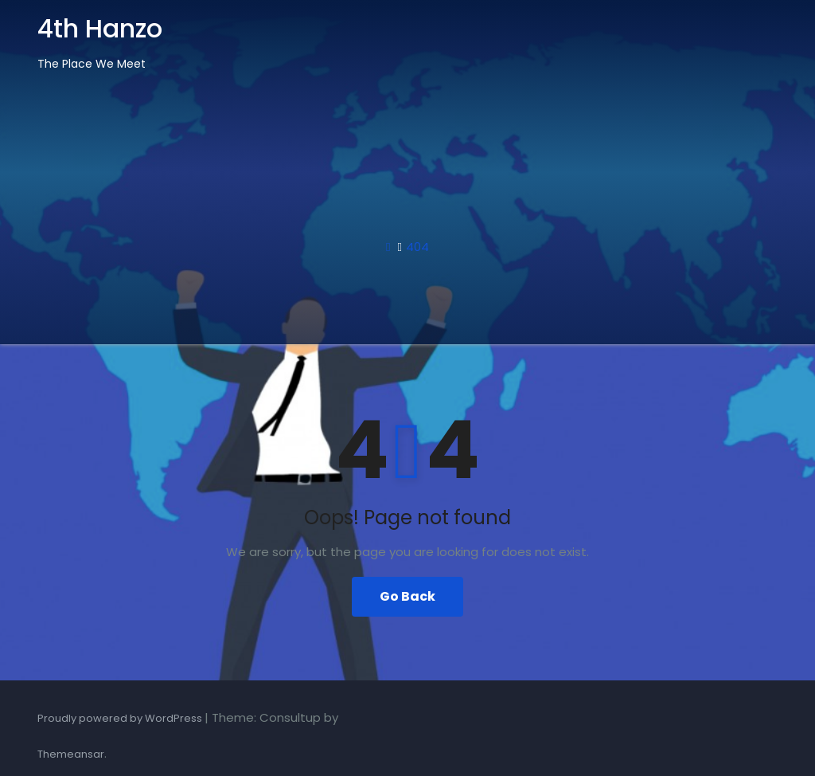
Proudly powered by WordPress (121, 718)
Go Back (407, 596)
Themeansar (70, 754)
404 (417, 246)
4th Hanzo (99, 28)
